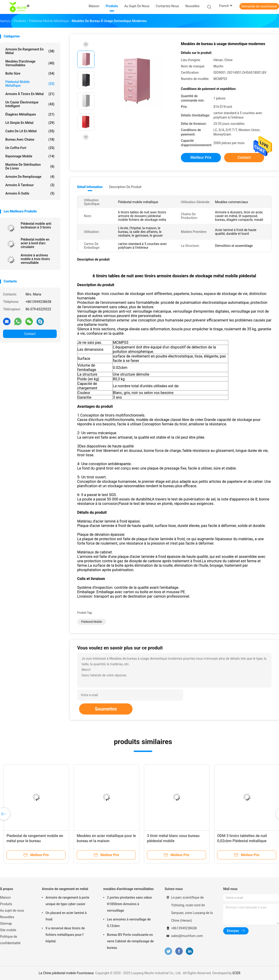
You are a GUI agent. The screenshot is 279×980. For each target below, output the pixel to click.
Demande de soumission (259, 6)
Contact (30, 334)
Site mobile (8, 930)
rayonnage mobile (29, 156)
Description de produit (125, 187)
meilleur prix (200, 157)
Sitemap (6, 923)
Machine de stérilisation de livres (29, 166)
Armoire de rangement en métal (29, 51)
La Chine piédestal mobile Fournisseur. (67, 973)
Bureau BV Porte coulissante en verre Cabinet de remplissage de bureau (130, 941)
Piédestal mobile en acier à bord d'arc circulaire (35, 243)
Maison (5, 897)
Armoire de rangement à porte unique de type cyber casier (67, 901)
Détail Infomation (90, 187)
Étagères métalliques (29, 114)
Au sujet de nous (12, 910)
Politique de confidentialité (10, 940)
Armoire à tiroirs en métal (29, 94)
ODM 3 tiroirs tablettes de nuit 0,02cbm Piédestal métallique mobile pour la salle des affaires (243, 841)
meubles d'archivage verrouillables (29, 63)
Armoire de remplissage (29, 176)
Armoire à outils (29, 193)
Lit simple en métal (29, 122)
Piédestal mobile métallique (29, 83)
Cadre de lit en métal (29, 131)
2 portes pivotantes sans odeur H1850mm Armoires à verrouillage (129, 904)
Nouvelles (7, 917)
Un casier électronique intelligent (29, 104)
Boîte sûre (29, 73)
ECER (236, 973)
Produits (6, 904)
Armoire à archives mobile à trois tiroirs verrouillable (35, 259)
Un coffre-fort (29, 148)
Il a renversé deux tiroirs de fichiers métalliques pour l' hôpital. (65, 934)
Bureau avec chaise (29, 139)
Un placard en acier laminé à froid (66, 916)
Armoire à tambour (29, 185)
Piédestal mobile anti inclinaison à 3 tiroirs (36, 225)
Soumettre (106, 709)
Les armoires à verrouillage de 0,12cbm (129, 922)
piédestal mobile (91, 621)
